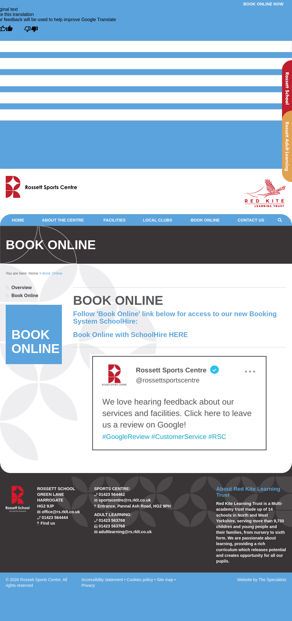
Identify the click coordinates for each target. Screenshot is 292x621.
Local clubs (157, 220)
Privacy (88, 585)
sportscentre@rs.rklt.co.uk (122, 500)
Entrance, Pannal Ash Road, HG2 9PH (132, 506)
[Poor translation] (31, 29)
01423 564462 (109, 494)
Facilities (115, 220)
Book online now (263, 4)
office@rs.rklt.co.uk (58, 512)
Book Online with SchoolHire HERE (130, 334)
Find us (46, 523)
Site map (165, 579)
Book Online (205, 220)
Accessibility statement (102, 579)
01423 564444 (52, 517)
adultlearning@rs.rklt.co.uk (123, 531)
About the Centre (63, 220)
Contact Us (251, 220)
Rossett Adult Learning (287, 146)
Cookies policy (140, 579)
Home (18, 220)
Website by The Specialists (261, 579)
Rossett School (287, 89)
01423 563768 (109, 520)
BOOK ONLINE (35, 341)
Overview (21, 287)
